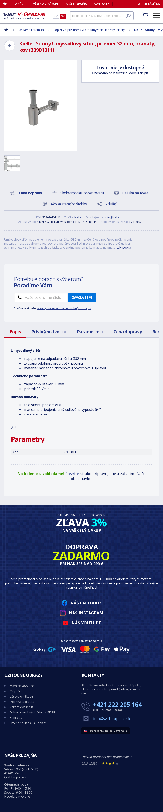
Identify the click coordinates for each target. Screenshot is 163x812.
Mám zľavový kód (22, 686)
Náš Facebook (86, 603)
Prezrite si (74, 473)
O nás (18, 4)
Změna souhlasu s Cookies (28, 723)
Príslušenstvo (48, 332)
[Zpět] (9, 45)
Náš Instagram (86, 613)
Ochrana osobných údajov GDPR (32, 712)
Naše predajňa (76, 4)
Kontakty (101, 4)
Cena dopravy (128, 332)
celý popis (123, 247)
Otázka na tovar (135, 192)
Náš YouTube (86, 623)
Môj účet (16, 691)
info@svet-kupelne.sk (111, 718)
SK (63, 16)
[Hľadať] (102, 15)
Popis (15, 332)
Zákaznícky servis (21, 707)
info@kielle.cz (114, 217)
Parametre (90, 332)
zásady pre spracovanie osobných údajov (64, 308)
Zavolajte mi (82, 297)
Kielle (77, 217)
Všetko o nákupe (45, 4)
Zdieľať (110, 203)
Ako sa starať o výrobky (69, 203)
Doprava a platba (22, 702)
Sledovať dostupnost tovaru (82, 192)
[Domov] (7, 3)
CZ (56, 16)
